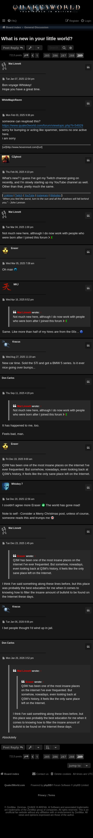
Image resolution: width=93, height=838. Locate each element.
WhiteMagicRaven (12, 100)
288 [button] (71, 55)
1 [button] (37, 55)
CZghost (16, 156)
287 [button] (63, 55)
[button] (26, 55)
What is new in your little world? (37, 38)
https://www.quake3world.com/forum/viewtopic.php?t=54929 (42, 125)
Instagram (42, 195)
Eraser (14, 248)
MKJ (16, 284)
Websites (55, 195)
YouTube (30, 195)
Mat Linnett (15, 63)
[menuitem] (12, 21)
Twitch (18, 195)
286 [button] (55, 55)
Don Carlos (8, 378)
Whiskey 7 (17, 484)
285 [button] (47, 55)
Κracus (16, 341)
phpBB (47, 785)
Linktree (8, 195)
